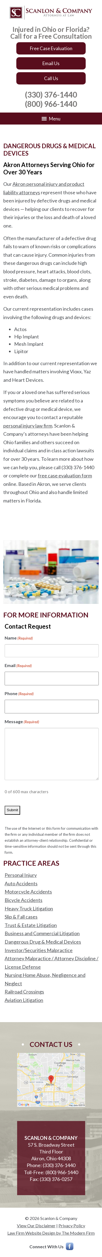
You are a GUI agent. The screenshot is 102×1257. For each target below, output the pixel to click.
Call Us (51, 78)
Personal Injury (21, 875)
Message (22, 722)
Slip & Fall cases (21, 917)
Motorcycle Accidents (28, 892)
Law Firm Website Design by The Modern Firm (51, 1232)
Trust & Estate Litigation (31, 925)
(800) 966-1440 (51, 103)
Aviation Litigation (24, 1000)
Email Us (51, 63)
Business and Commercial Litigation (42, 933)
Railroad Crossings (24, 992)
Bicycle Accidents (23, 900)
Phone (19, 694)
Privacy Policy (71, 1225)
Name (19, 638)
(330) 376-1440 (51, 94)
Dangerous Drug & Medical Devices (43, 942)
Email (18, 666)
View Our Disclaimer (36, 1225)
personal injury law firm (27, 426)
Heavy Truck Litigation (29, 908)
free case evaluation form (65, 475)
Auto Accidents (21, 883)
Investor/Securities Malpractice (39, 950)
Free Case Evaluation (51, 48)
